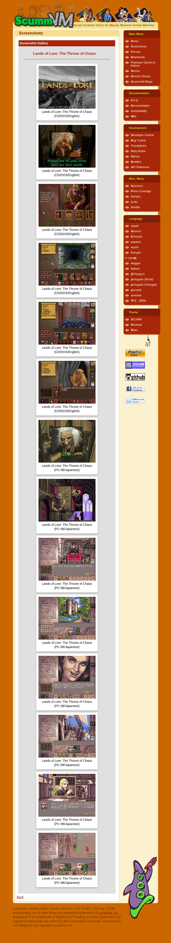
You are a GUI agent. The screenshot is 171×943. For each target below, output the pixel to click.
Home (134, 41)
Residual (136, 324)
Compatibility (139, 111)
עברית (128, 258)
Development (138, 128)
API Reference (140, 167)
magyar (135, 263)
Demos (135, 71)
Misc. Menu (136, 178)
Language (135, 218)
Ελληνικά (136, 236)
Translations (138, 145)
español (136, 242)
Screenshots (139, 46)
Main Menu (136, 34)
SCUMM (136, 319)
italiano (135, 268)
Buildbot (136, 161)
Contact (135, 196)
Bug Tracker (138, 140)
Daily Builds (138, 151)
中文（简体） (139, 300)
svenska (136, 295)
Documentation (139, 93)
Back (20, 897)
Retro (134, 330)
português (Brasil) (142, 279)
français (136, 252)
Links (134, 201)
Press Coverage (141, 191)
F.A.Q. (135, 100)
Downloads (138, 57)
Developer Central (142, 135)
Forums (135, 51)
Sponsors (137, 185)
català (134, 226)
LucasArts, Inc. (108, 913)
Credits (135, 207)
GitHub (135, 156)
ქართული (138, 274)
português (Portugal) (144, 284)
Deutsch (136, 231)
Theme (133, 312)
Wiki (133, 116)
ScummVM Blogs (142, 81)
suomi (134, 247)
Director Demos (141, 76)
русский (136, 290)
